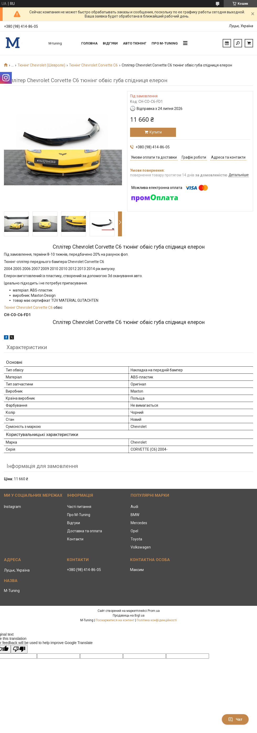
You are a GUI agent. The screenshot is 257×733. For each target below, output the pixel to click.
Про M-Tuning (78, 515)
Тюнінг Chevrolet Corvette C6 (93, 65)
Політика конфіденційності (157, 620)
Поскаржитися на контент (115, 620)
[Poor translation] (19, 649)
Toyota (136, 539)
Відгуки (110, 43)
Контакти (75, 539)
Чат (235, 719)
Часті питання (79, 507)
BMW (135, 515)
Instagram (12, 507)
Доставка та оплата (84, 531)
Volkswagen (141, 547)
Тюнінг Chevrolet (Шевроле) (41, 65)
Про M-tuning (165, 43)
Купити (155, 132)
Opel (134, 531)
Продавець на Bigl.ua (128, 615)
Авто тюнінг (134, 43)
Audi (134, 507)
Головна (89, 43)
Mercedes (139, 523)
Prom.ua (154, 611)
